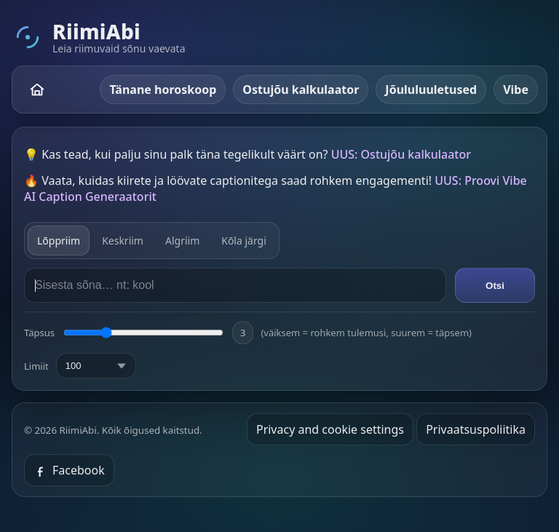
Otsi (494, 285)
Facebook (69, 470)
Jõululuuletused (431, 90)
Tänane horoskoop (162, 90)
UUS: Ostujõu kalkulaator (401, 154)
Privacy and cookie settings (330, 429)
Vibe (515, 90)
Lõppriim (58, 240)
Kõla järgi (243, 240)
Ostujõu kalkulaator (300, 90)
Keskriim (122, 240)
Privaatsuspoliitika (476, 429)
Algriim (182, 240)
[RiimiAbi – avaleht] (37, 90)
